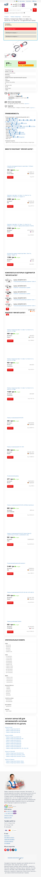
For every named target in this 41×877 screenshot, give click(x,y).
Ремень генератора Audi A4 (13, 729)
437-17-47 (16, 4)
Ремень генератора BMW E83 (13, 742)
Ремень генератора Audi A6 (13, 730)
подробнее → (10, 99)
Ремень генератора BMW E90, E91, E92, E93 (17, 748)
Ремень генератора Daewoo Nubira (15, 762)
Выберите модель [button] (12, 36)
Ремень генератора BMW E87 (13, 746)
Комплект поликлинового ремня (21, 287)
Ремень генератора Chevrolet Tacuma (15, 756)
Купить (22, 62)
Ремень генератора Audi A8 (13, 732)
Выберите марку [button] (11, 32)
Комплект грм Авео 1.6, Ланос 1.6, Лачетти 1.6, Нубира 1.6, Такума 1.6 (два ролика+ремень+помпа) (20, 225)
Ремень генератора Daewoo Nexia (15, 761)
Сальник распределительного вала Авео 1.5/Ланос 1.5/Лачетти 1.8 (20, 166)
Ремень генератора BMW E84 (13, 743)
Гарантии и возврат (9, 839)
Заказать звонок (8, 815)
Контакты (28, 1)
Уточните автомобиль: (8, 24)
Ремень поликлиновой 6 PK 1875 (15, 447)
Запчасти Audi (8, 727)
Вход (34, 1)
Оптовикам (7, 843)
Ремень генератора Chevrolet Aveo (15, 753)
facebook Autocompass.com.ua (15, 857)
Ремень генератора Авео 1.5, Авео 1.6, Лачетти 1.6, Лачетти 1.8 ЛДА (20, 330)
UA (17, 1)
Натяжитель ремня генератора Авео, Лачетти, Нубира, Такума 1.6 (19, 254)
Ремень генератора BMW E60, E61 (15, 738)
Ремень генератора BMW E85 (13, 745)
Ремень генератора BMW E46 (13, 737)
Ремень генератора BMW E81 (13, 740)
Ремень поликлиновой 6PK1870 (15, 417)
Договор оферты (8, 841)
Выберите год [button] (11, 29)
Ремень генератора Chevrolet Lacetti (15, 754)
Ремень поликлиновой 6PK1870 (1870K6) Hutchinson (20, 505)
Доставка (22, 1)
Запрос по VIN (8, 817)
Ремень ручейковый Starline (14, 621)
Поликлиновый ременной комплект (16, 563)
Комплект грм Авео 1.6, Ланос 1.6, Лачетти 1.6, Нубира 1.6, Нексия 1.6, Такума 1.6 (19, 196)
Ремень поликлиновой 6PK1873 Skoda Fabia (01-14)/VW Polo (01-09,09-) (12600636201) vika (19, 534)
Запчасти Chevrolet (10, 751)
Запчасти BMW (9, 735)
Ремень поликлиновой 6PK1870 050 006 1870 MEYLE (20, 592)
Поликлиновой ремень (13, 476)
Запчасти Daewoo (9, 759)
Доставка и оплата (9, 837)
